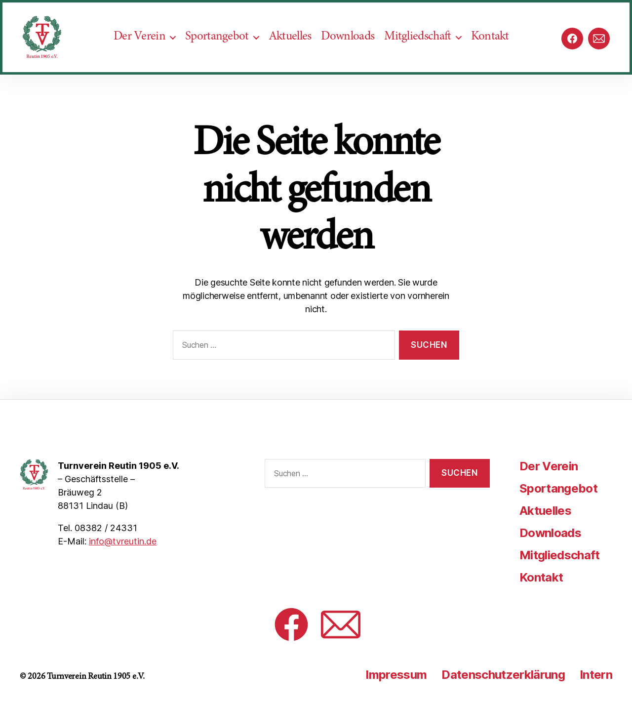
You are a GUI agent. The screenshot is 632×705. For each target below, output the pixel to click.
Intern (596, 674)
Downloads (352, 45)
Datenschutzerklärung (503, 674)
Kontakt (495, 45)
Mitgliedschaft (422, 45)
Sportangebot (222, 45)
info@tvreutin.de (123, 541)
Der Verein (144, 45)
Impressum (396, 674)
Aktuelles (295, 45)
